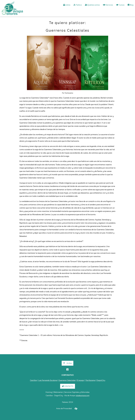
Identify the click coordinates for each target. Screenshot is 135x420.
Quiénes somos (92, 5)
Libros (66, 5)
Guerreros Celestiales (67, 380)
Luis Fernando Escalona (47, 380)
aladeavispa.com (82, 395)
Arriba (67, 363)
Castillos (33, 380)
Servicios (108, 5)
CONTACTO (67, 386)
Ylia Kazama (90, 380)
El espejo (80, 380)
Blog (130, 5)
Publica (78, 5)
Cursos (120, 5)
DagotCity (101, 380)
